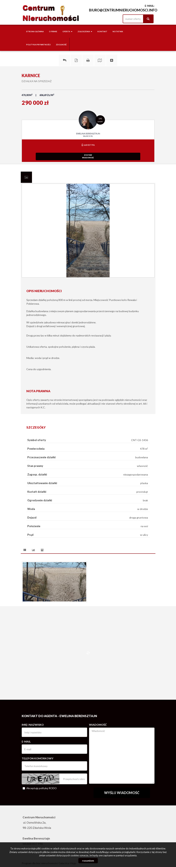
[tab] (26, 177)
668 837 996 (88, 145)
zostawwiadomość (88, 156)
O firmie (53, 31)
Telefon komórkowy (37, 758)
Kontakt (102, 31)
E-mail (26, 741)
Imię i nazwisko (33, 724)
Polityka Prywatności (38, 44)
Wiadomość (98, 724)
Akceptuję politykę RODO (40, 788)
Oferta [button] (67, 31)
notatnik (118, 31)
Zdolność (61, 44)
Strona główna (35, 31)
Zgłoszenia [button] (85, 31)
